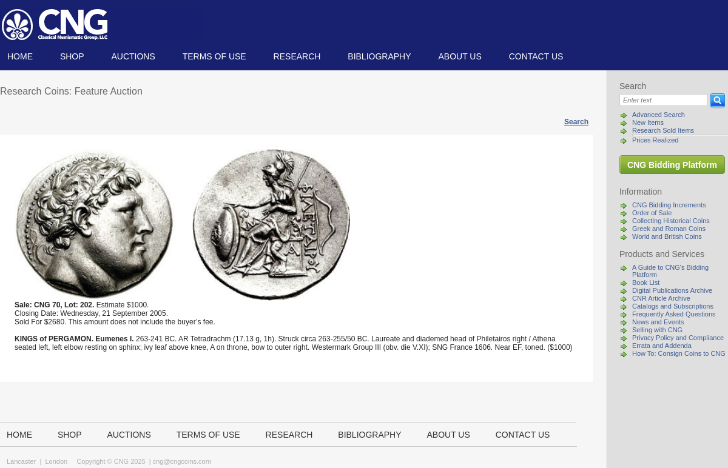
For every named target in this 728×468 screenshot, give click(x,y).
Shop (72, 56)
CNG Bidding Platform (672, 165)
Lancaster (21, 461)
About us (459, 56)
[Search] (663, 100)
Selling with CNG (657, 329)
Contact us (536, 56)
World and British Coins (667, 236)
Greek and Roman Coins (669, 228)
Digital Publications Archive (672, 290)
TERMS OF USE (214, 56)
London (56, 461)
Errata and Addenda (662, 345)
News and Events (658, 322)
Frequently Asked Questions (674, 314)
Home (20, 56)
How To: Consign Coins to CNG (679, 353)
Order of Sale (652, 212)
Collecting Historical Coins (671, 220)
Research (297, 56)
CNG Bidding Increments (669, 205)
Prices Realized (655, 140)
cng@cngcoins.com (182, 461)
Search (576, 122)
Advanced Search (658, 114)
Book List (645, 282)
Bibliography (379, 56)
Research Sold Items (663, 130)
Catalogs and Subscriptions (672, 306)
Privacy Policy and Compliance (678, 337)
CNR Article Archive (661, 298)
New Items (648, 122)
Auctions (133, 56)
